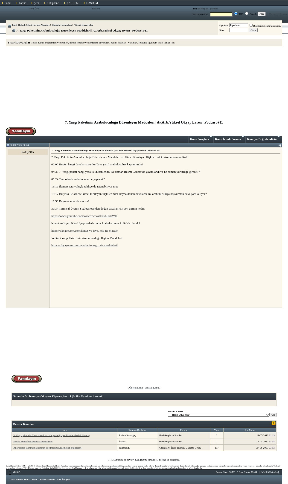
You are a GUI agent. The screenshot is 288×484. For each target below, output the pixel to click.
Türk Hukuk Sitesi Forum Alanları (30, 24)
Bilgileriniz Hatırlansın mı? (265, 25)
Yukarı (14, 471)
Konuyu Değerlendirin (263, 138)
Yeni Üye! (34, 8)
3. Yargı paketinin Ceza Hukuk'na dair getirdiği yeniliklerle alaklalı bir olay (51, 435)
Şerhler (214, 8)
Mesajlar (203, 8)
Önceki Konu (136, 387)
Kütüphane (53, 3)
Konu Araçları (201, 138)
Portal (8, 3)
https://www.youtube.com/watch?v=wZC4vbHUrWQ (84, 216)
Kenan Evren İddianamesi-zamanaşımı (32, 441)
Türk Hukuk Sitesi (19, 479)
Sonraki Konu (152, 387)
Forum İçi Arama (278, 14)
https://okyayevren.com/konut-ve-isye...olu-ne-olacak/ (84, 230)
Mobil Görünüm (270, 472)
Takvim (96, 8)
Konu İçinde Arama (229, 138)
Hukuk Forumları (62, 24)
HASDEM (92, 3)
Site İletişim (63, 479)
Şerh (36, 3)
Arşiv (35, 479)
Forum (22, 3)
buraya (116, 466)
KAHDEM (73, 3)
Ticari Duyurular (83, 24)
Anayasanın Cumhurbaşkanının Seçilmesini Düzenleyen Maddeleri (47, 447)
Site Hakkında (47, 479)
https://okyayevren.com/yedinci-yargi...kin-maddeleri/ (84, 245)
